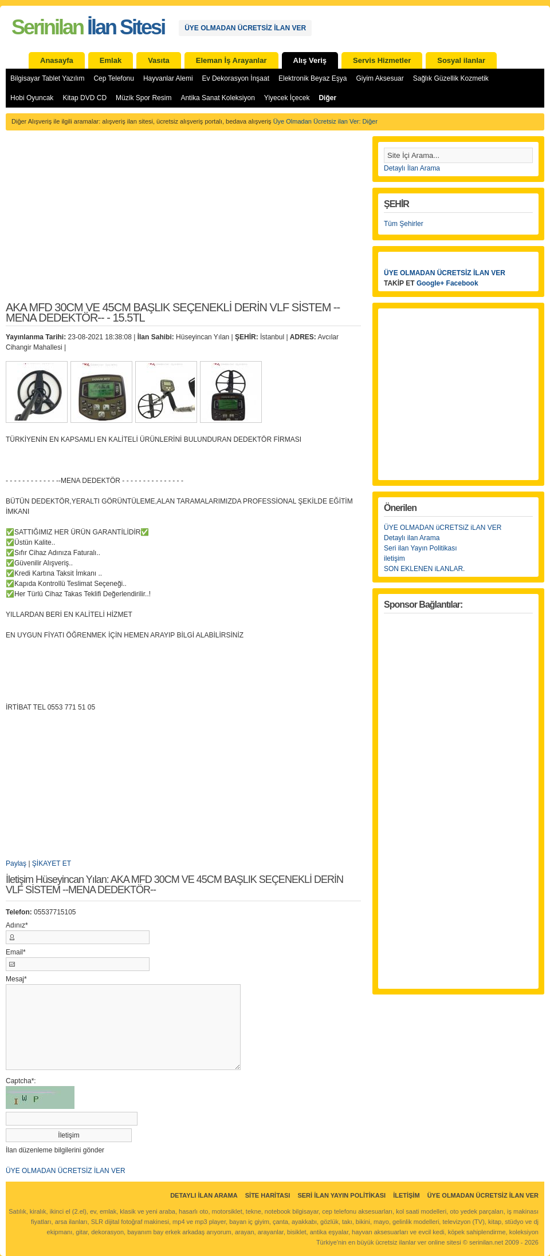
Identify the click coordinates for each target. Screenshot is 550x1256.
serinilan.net (486, 1242)
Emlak (110, 60)
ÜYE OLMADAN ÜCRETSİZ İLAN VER (245, 28)
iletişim (394, 558)
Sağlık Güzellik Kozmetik (451, 78)
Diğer (327, 98)
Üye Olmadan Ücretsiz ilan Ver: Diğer (325, 121)
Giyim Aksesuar (379, 78)
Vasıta (159, 60)
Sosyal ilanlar (461, 60)
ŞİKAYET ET (51, 863)
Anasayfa (56, 60)
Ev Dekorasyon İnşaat (235, 78)
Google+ (430, 283)
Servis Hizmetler (382, 60)
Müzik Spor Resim (143, 98)
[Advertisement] (183, 222)
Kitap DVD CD (84, 98)
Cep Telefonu (113, 78)
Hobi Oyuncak (31, 98)
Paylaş (16, 863)
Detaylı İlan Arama (412, 168)
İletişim (406, 1195)
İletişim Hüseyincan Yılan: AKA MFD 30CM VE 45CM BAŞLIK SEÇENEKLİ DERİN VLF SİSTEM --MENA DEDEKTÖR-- (174, 885)
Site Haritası (267, 1195)
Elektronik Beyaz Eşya (312, 78)
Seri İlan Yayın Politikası (341, 1195)
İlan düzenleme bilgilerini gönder (55, 1150)
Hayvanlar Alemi (168, 78)
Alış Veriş (310, 60)
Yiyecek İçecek (287, 98)
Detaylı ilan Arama (411, 538)
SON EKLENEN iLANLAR (423, 569)
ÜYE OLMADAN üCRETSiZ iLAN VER (442, 528)
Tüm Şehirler (403, 224)
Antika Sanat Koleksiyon (217, 98)
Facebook (462, 283)
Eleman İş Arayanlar (231, 60)
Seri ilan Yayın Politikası (420, 548)
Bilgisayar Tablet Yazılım (47, 78)
